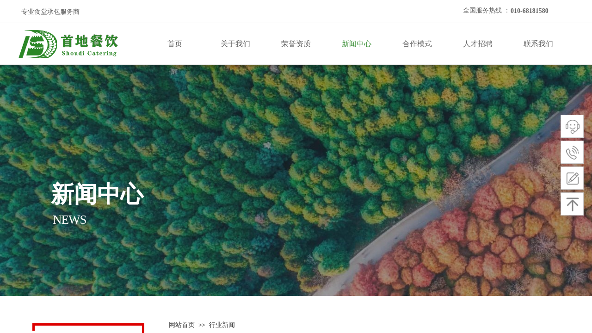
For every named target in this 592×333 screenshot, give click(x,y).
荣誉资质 (296, 44)
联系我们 (538, 44)
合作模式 (417, 44)
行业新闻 (222, 324)
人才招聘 (478, 44)
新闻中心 (356, 44)
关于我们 (235, 44)
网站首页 (182, 324)
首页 (174, 44)
